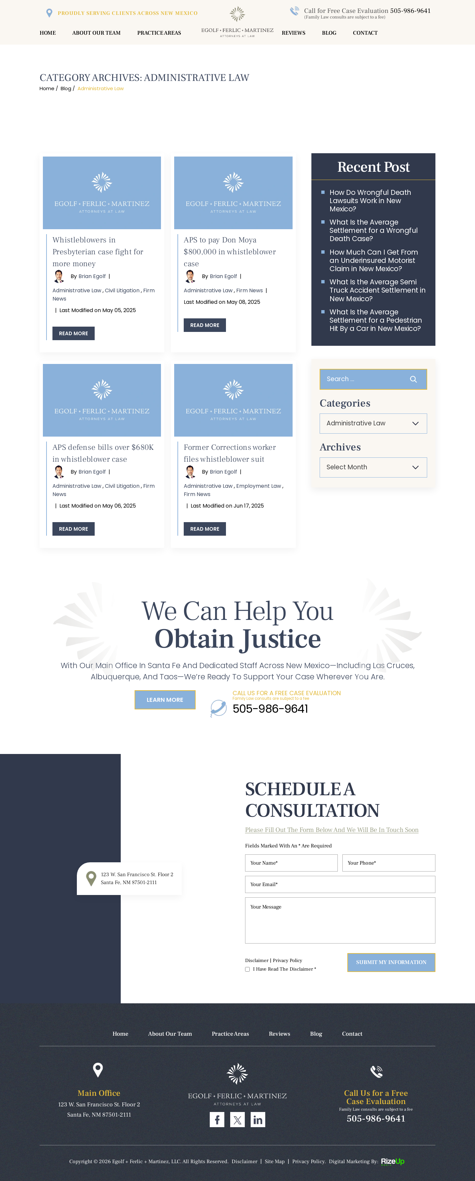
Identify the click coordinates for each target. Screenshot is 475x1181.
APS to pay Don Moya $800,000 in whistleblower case (230, 252)
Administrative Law (76, 290)
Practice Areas (159, 33)
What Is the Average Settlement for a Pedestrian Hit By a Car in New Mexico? (376, 320)
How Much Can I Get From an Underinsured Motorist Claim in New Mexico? (374, 260)
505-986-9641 (410, 11)
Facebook (217, 1119)
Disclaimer (257, 960)
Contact (365, 33)
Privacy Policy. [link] (309, 1161)
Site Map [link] (275, 1161)
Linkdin (258, 1119)
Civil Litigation (122, 290)
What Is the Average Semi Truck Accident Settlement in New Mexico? (378, 290)
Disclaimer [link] (244, 1161)
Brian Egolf (92, 276)
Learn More (165, 700)
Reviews (293, 33)
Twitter (237, 1119)
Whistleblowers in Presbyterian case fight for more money (97, 252)
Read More (73, 333)
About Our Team (96, 33)
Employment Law (258, 486)
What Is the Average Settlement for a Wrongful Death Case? (374, 230)
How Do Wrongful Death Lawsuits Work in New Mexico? (370, 200)
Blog (329, 33)
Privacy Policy (287, 960)
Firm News (249, 290)
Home (48, 33)
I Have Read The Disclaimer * (284, 969)
